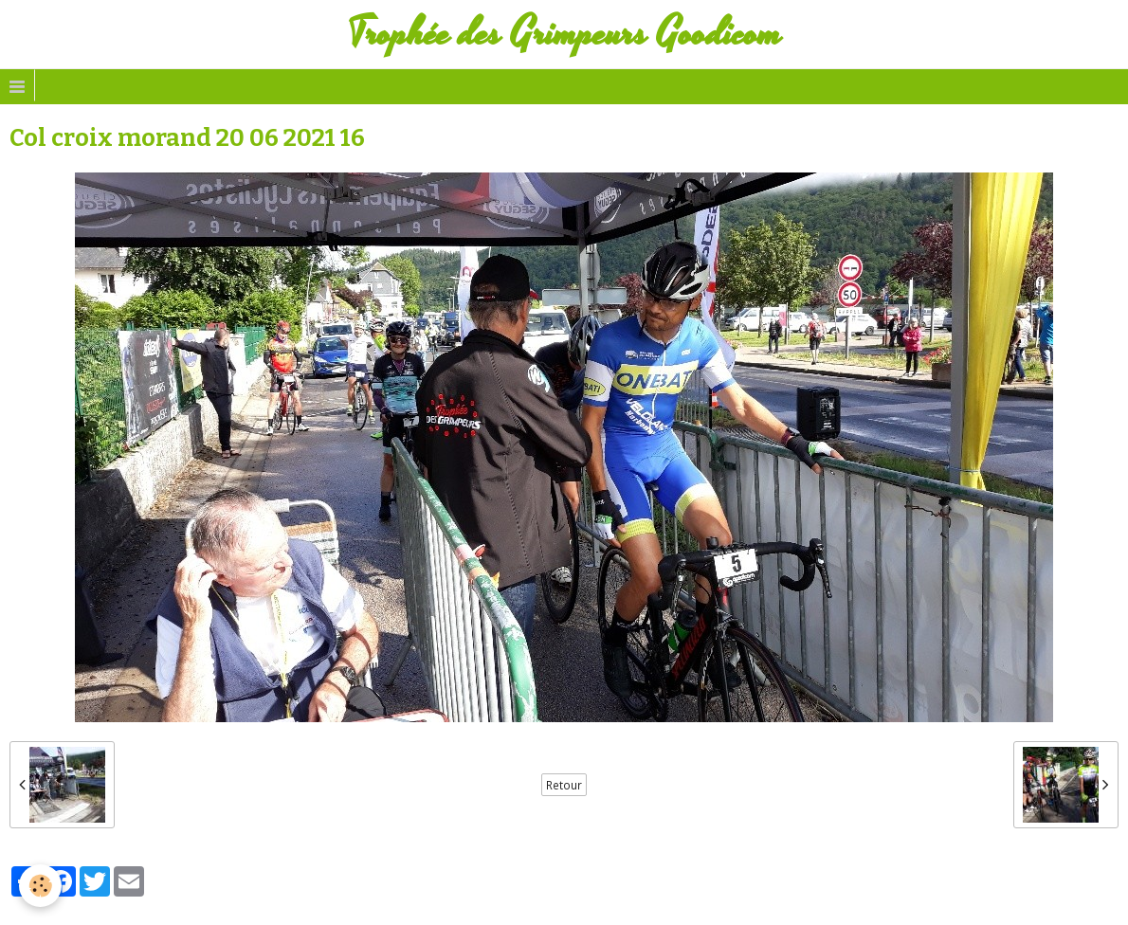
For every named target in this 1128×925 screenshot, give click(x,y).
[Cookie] (40, 885)
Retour (564, 784)
